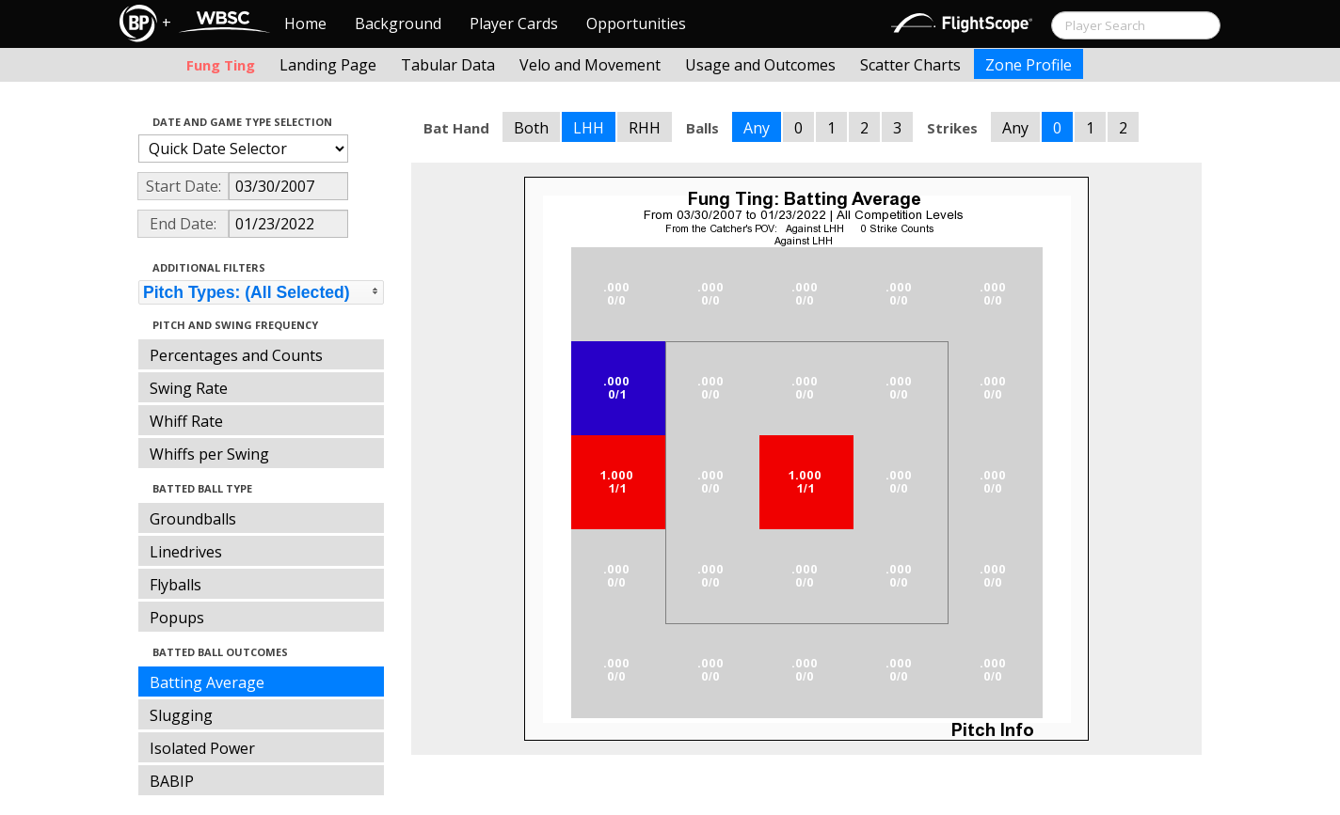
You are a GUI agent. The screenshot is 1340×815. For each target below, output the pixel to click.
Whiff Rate (186, 421)
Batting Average (207, 682)
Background (398, 23)
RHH (645, 128)
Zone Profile (1028, 65)
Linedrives (186, 551)
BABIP (172, 781)
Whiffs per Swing (209, 454)
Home (305, 23)
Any (756, 128)
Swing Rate (189, 388)
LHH (588, 128)
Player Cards (514, 23)
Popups (177, 617)
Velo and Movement (590, 65)
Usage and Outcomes (760, 65)
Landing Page (327, 65)
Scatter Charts (910, 65)
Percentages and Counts (236, 355)
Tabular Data (448, 65)
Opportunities (636, 23)
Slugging (181, 715)
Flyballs (175, 584)
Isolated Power (202, 748)
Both (531, 128)
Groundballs (193, 519)
